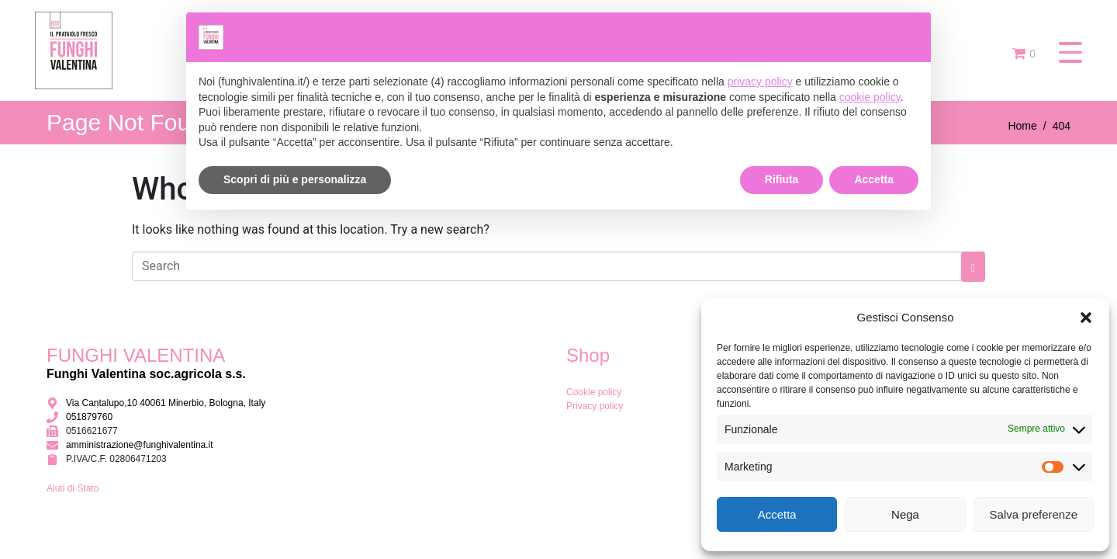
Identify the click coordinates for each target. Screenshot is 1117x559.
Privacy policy (594, 406)
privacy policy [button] (760, 81)
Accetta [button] (874, 179)
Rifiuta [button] (782, 179)
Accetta (777, 514)
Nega (905, 514)
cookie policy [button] (870, 97)
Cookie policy (593, 392)
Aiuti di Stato (73, 488)
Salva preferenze (1033, 514)
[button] (1086, 317)
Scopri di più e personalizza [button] (294, 179)
